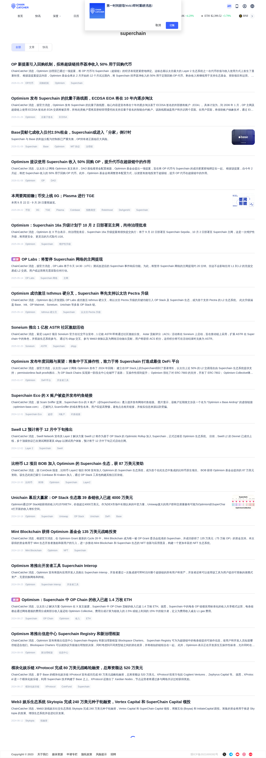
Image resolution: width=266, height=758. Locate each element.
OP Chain (48, 618)
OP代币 (29, 83)
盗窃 (50, 414)
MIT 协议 (75, 146)
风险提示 (101, 754)
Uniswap (63, 516)
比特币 (28, 482)
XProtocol (50, 686)
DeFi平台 (46, 380)
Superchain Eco (33, 414)
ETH (88, 618)
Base (46, 146)
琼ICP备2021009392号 (204, 754)
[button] (252, 6)
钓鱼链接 (75, 414)
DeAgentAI (124, 210)
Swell (60, 448)
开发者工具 (63, 380)
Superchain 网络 (48, 278)
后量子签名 (47, 117)
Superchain (77, 83)
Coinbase (75, 210)
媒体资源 (57, 754)
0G (37, 210)
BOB (41, 482)
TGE (47, 210)
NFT (66, 550)
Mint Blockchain (33, 550)
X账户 (62, 414)
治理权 (89, 146)
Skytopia (29, 720)
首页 (20, 16)
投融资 (43, 720)
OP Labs (29, 278)
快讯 (38, 16)
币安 (27, 210)
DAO (53, 180)
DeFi (107, 516)
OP (42, 180)
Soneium (29, 346)
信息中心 (63, 652)
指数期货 (90, 210)
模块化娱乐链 (32, 686)
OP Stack (79, 516)
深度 (57, 16)
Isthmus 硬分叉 (49, 312)
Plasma (60, 210)
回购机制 (44, 83)
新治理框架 (47, 652)
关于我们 (42, 754)
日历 (76, 16)
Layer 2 (29, 448)
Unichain (94, 516)
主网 (66, 278)
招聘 (113, 754)
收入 (77, 618)
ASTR (44, 346)
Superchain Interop (51, 584)
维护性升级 (65, 244)
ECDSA (63, 117)
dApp (73, 346)
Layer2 (87, 482)
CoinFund (67, 686)
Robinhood (107, 210)
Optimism (60, 83)
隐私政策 (86, 754)
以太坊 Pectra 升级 (91, 312)
